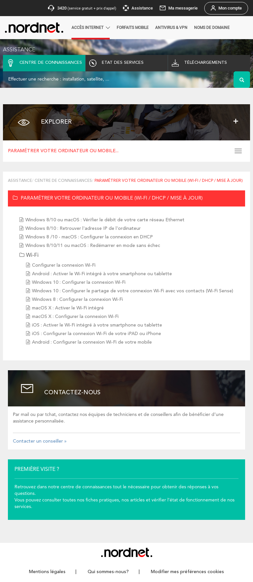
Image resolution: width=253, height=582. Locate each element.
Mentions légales (47, 572)
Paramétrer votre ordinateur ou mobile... (63, 151)
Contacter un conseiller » (40, 441)
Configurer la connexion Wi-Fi (64, 265)
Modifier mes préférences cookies (187, 572)
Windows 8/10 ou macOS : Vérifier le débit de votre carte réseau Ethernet (104, 220)
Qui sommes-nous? (108, 572)
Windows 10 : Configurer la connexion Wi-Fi (79, 282)
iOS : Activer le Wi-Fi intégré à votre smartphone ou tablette (97, 325)
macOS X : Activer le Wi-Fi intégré (68, 308)
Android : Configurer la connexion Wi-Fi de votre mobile (92, 342)
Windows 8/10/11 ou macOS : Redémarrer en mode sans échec (92, 245)
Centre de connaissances (63, 181)
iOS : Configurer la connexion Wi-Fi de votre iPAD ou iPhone (96, 333)
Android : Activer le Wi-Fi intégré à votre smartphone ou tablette (102, 274)
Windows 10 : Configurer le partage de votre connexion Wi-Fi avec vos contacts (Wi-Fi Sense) (132, 291)
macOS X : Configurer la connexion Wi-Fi (75, 316)
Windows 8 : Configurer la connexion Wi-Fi (77, 299)
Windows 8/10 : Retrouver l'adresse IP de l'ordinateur (83, 228)
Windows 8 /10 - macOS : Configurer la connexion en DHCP (89, 237)
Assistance (20, 181)
